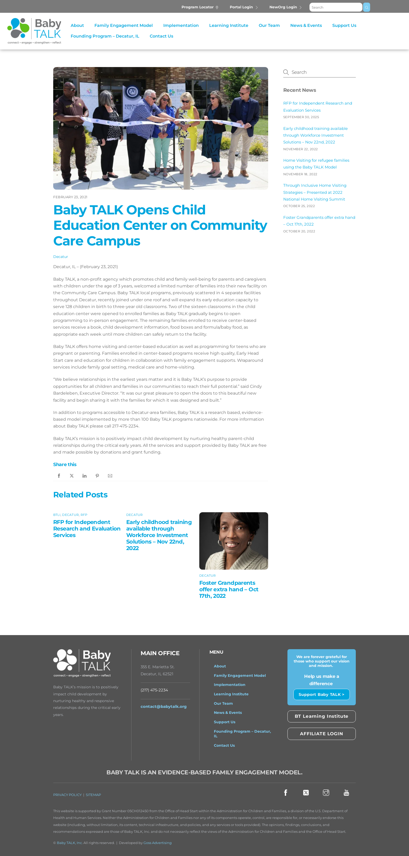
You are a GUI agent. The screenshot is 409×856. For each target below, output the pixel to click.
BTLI (57, 515)
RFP (84, 515)
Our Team (269, 25)
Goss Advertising (157, 843)
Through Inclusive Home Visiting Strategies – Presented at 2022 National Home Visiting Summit (314, 192)
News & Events (306, 25)
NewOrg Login (285, 7)
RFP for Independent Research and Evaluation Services (87, 528)
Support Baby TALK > (322, 694)
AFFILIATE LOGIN (321, 733)
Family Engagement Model (123, 25)
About (77, 25)
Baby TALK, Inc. (70, 843)
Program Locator (200, 7)
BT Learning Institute (322, 716)
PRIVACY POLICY (67, 795)
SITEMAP (93, 795)
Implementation (181, 25)
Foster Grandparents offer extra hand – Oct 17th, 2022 (228, 589)
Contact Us (161, 36)
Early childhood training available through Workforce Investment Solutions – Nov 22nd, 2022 (159, 535)
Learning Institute (228, 25)
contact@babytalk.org (164, 706)
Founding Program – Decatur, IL (105, 36)
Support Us (344, 25)
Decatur (60, 256)
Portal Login (244, 7)
